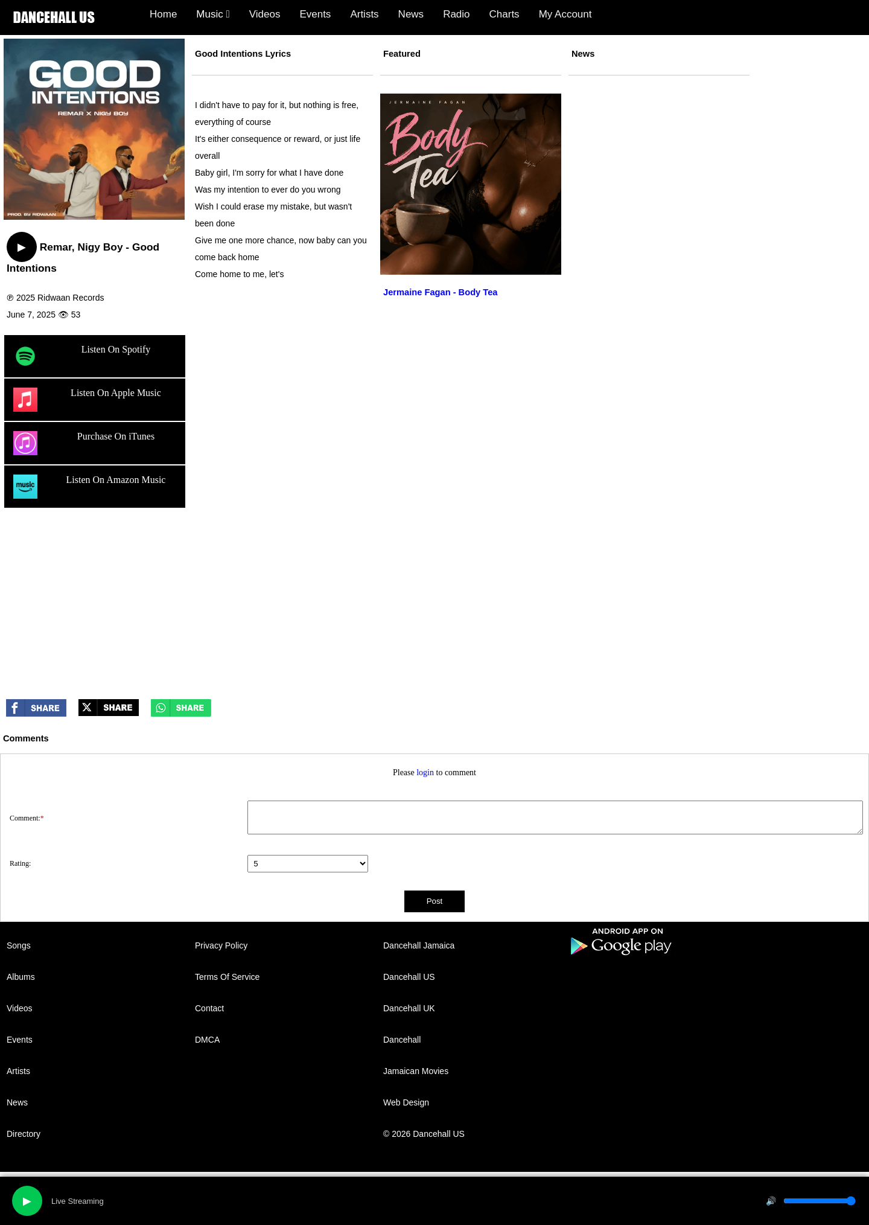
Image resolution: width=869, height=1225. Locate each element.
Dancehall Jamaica (418, 945)
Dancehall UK (409, 1008)
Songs (19, 945)
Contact (209, 1008)
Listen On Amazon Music (89, 487)
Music (212, 14)
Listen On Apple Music (87, 400)
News (411, 14)
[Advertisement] (434, 602)
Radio (456, 14)
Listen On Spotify (81, 356)
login (425, 772)
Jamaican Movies (415, 1071)
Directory (23, 1134)
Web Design (406, 1102)
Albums (21, 977)
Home (163, 14)
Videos (265, 14)
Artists (364, 14)
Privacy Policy (221, 945)
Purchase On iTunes (83, 443)
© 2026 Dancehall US (424, 1134)
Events (315, 14)
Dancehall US (409, 977)
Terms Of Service (227, 977)
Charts (504, 14)
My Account (565, 14)
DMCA (207, 1039)
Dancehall (402, 1039)
